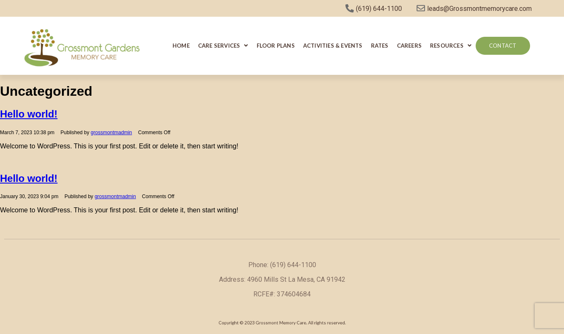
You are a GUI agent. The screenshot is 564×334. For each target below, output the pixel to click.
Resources (450, 45)
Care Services (223, 45)
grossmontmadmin (111, 132)
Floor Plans (276, 45)
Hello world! (28, 114)
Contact (502, 45)
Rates (380, 45)
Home (181, 45)
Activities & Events (333, 45)
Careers (409, 45)
